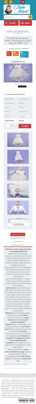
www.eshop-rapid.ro (21, 364)
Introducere (10, 31)
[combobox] (24, 116)
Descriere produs (17, 234)
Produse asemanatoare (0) (17, 238)
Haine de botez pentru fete (21, 31)
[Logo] (17, 9)
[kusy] (7, 125)
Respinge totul (23, 400)
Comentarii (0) (17, 241)
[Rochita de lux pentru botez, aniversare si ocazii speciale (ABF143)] (18, 64)
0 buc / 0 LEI (28, 2)
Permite (31, 400)
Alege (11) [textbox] (23, 116)
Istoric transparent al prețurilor (14, 94)
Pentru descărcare (18, 245)
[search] (30, 17)
